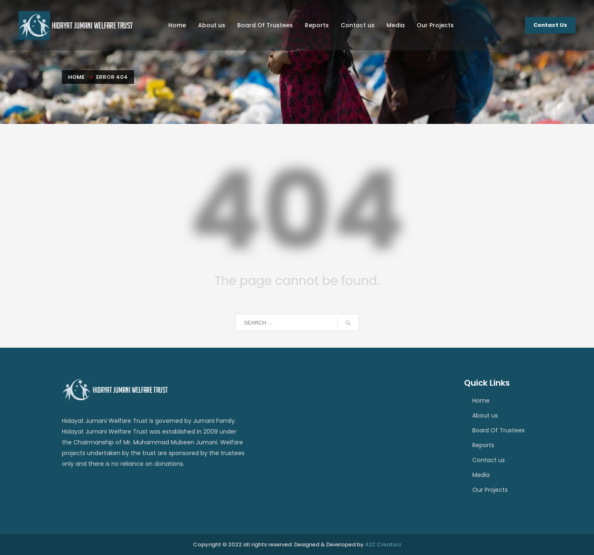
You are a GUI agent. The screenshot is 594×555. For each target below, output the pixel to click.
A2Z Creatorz (383, 544)
